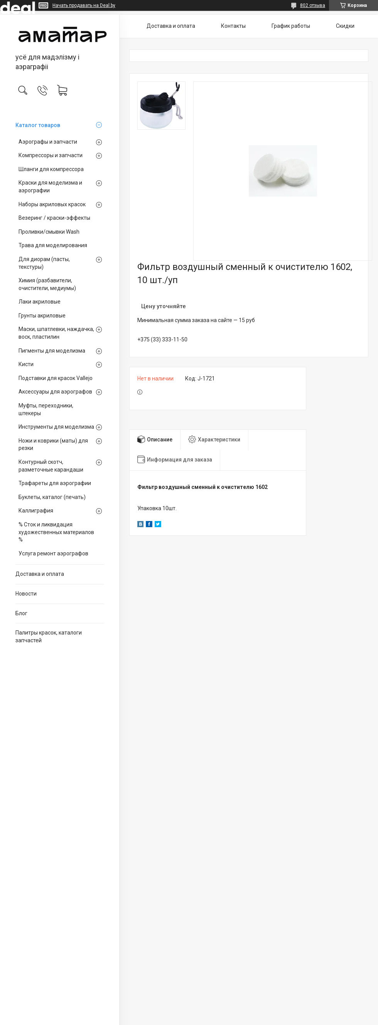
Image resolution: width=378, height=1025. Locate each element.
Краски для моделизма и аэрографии (50, 186)
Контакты (233, 26)
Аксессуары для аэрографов (55, 392)
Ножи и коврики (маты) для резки (53, 444)
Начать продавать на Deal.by (83, 5)
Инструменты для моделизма (56, 427)
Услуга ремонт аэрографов (53, 553)
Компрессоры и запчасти (51, 155)
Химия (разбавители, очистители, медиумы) (47, 284)
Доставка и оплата (39, 574)
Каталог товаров (37, 125)
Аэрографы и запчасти (48, 142)
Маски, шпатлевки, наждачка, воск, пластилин (56, 333)
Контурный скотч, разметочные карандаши (51, 466)
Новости (26, 594)
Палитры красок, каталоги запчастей (48, 636)
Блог (21, 613)
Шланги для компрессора (51, 169)
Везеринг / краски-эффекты (54, 218)
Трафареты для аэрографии (55, 483)
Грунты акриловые (42, 315)
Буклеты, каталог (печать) (52, 497)
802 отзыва (312, 5)
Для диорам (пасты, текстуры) (44, 263)
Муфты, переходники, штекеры (46, 409)
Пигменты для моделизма (52, 351)
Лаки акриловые (40, 302)
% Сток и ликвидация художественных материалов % (56, 532)
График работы (291, 26)
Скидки (345, 26)
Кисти (26, 364)
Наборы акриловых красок (52, 204)
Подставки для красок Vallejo (56, 378)
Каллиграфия (36, 510)
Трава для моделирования (53, 245)
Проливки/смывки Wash (49, 232)
